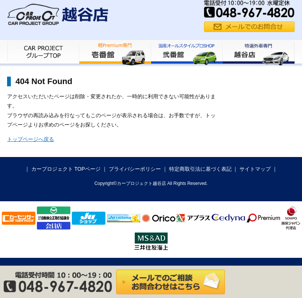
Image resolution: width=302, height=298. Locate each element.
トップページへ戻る (30, 139)
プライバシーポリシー (135, 169)
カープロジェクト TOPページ (66, 169)
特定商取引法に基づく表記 (200, 169)
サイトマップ (255, 169)
